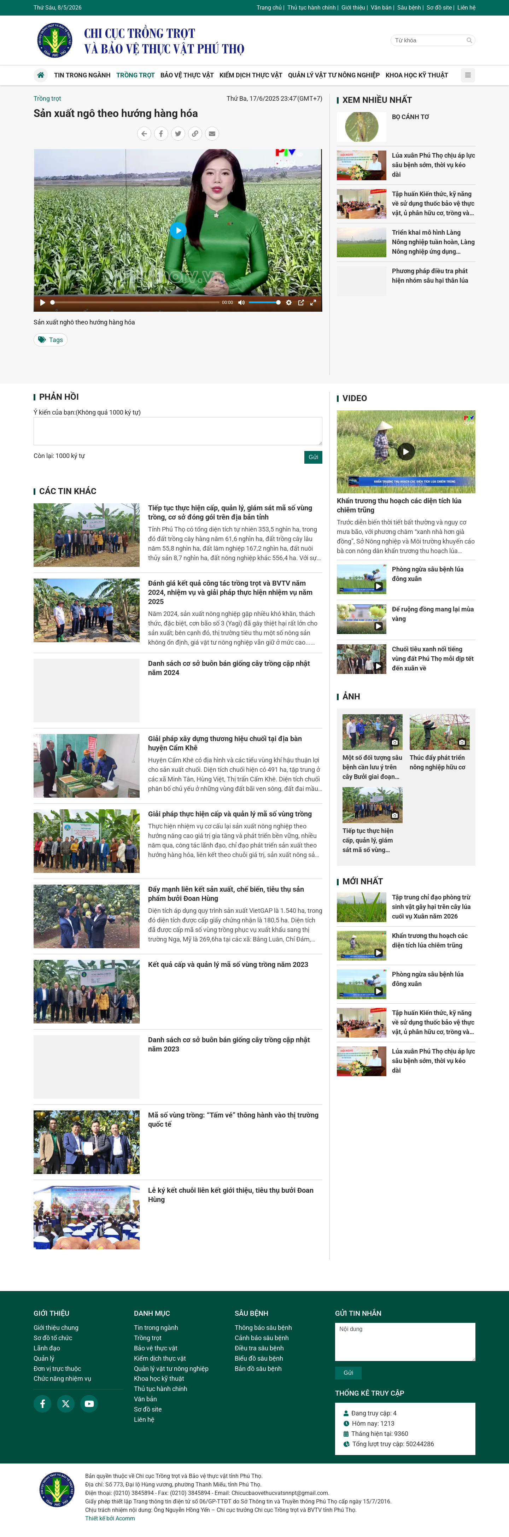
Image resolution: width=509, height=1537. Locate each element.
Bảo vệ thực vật (155, 1348)
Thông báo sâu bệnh (263, 1327)
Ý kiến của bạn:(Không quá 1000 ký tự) (87, 412)
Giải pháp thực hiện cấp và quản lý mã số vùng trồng (230, 814)
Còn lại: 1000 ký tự (59, 455)
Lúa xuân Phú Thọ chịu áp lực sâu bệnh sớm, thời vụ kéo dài (433, 165)
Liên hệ (466, 7)
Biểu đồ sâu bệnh (259, 1358)
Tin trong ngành (156, 1327)
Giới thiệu (353, 7)
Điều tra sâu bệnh (259, 1348)
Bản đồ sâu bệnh (258, 1368)
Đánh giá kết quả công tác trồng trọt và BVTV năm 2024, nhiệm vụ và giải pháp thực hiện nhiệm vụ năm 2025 (230, 592)
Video (355, 398)
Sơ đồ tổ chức (53, 1338)
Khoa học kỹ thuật (159, 1378)
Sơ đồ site (439, 7)
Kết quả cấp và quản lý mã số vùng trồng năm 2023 (228, 964)
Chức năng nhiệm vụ (62, 1378)
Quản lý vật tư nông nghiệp (171, 1368)
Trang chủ (269, 7)
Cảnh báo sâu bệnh (262, 1338)
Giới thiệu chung (56, 1327)
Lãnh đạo (47, 1348)
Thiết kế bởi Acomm (110, 1518)
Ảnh (351, 697)
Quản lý (44, 1358)
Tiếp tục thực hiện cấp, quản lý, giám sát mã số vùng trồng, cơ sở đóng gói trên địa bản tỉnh (372, 850)
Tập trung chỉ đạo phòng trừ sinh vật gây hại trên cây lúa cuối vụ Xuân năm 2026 (431, 906)
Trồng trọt (47, 98)
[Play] (42, 302)
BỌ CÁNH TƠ (410, 117)
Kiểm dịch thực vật (160, 1358)
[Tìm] (469, 40)
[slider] (135, 302)
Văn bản (381, 7)
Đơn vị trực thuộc (57, 1368)
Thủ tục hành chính (311, 7)
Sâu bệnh (409, 7)
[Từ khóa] (426, 40)
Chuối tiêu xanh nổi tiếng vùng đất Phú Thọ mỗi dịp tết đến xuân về (433, 658)
